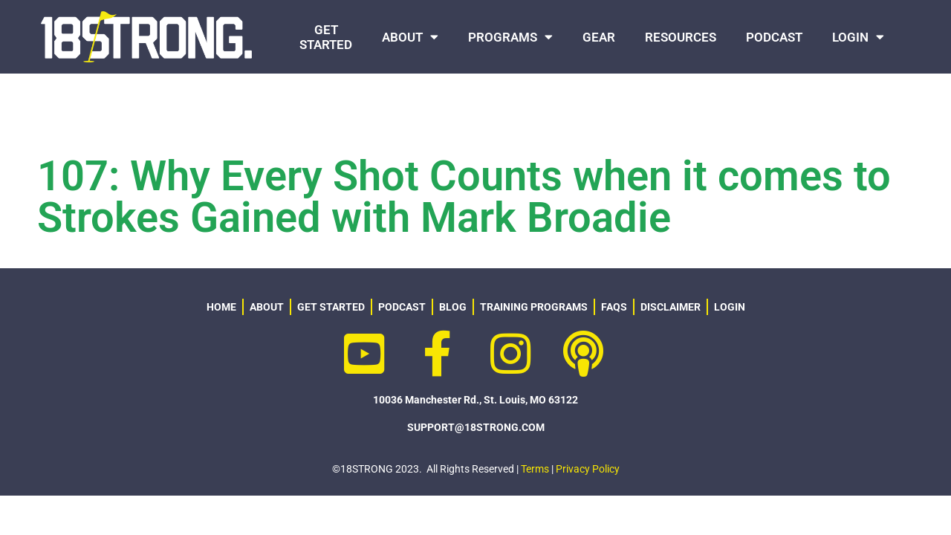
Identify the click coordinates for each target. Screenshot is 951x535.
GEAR (598, 37)
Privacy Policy (588, 469)
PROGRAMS (510, 37)
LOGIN (858, 37)
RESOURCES (680, 37)
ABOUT (410, 37)
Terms (535, 469)
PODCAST (774, 37)
